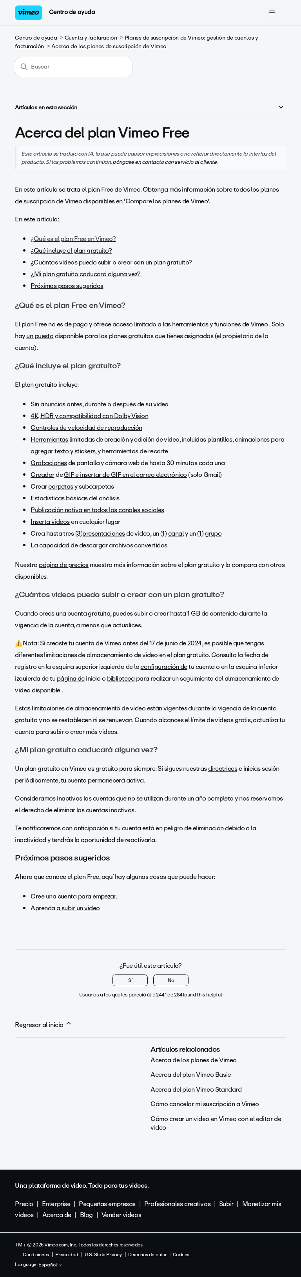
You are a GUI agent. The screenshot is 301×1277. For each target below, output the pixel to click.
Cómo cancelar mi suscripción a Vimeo (204, 1104)
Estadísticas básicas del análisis (75, 498)
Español (50, 1265)
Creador (42, 474)
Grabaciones (49, 463)
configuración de (163, 666)
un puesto (39, 336)
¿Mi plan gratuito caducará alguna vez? (86, 274)
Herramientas (49, 439)
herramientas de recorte (135, 451)
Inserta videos (50, 521)
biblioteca (121, 678)
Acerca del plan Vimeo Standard (195, 1089)
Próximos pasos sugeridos (67, 286)
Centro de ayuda (72, 12)
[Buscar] (73, 67)
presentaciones (103, 533)
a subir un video (78, 908)
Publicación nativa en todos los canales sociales (97, 510)
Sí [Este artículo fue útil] (130, 980)
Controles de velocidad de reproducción (86, 427)
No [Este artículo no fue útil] (171, 980)
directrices (222, 768)
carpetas (60, 486)
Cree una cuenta (53, 896)
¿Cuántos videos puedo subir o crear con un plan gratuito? (111, 262)
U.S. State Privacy (103, 1255)
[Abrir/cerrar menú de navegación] (272, 12)
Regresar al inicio (44, 1024)
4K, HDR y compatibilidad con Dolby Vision (89, 416)
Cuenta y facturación (91, 37)
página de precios (64, 565)
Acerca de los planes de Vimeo (193, 1060)
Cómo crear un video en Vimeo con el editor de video (215, 1123)
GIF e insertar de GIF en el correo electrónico (125, 474)
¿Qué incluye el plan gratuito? (71, 250)
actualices (126, 625)
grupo (213, 533)
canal (175, 533)
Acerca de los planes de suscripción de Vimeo (109, 46)
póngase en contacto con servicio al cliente (164, 162)
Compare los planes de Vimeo (166, 201)
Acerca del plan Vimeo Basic (190, 1074)
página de (71, 678)
